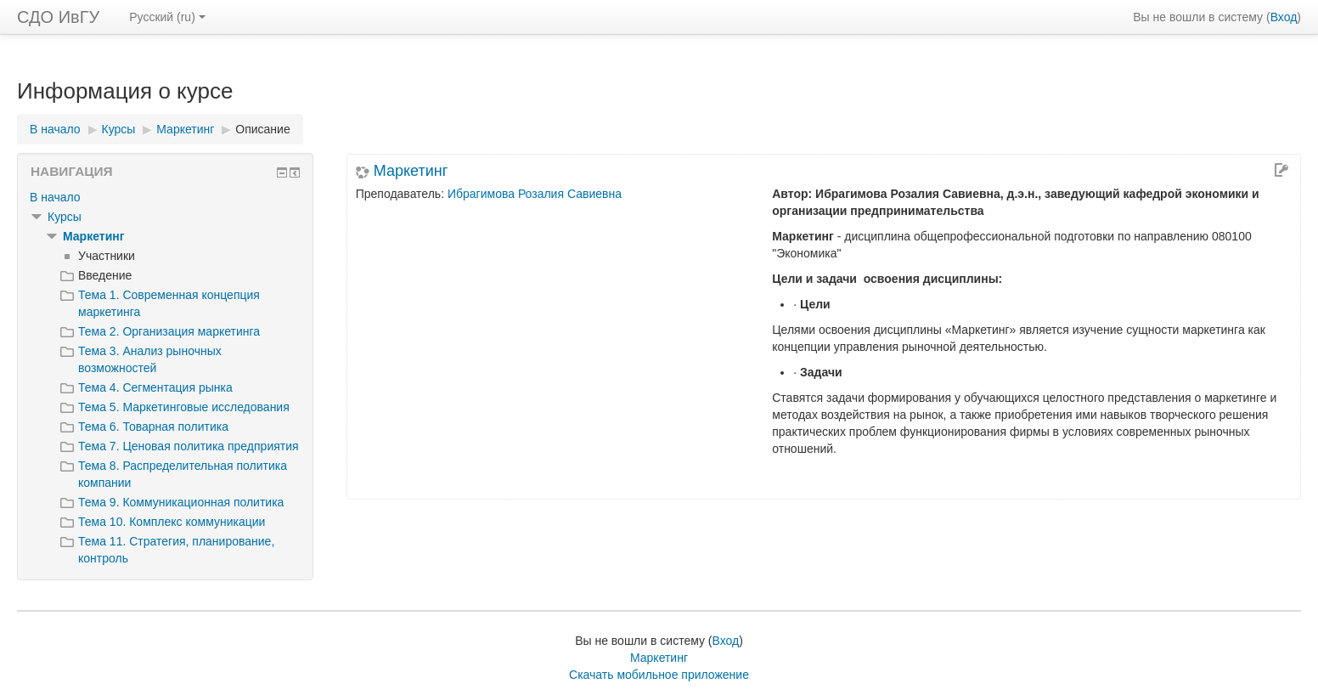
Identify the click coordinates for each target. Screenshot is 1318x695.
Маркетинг (411, 170)
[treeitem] (165, 197)
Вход (1284, 17)
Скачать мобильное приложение (659, 674)
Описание (262, 129)
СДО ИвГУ (58, 17)
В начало (55, 197)
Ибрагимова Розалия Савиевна (535, 194)
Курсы (65, 216)
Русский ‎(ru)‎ (167, 17)
